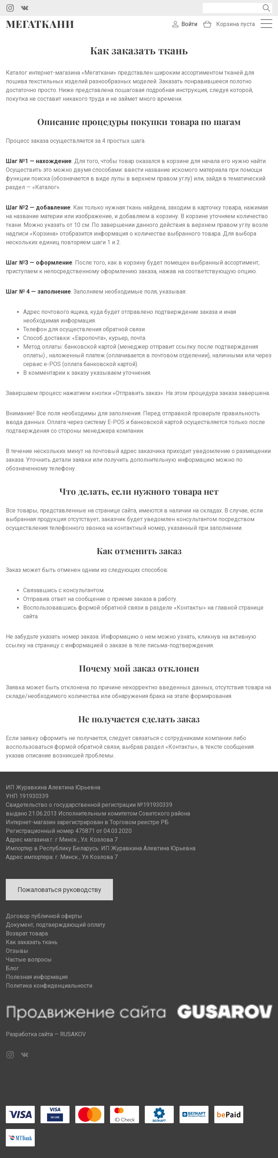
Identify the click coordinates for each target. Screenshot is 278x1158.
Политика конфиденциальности (49, 985)
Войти (189, 24)
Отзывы (17, 950)
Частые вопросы (29, 959)
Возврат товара (27, 933)
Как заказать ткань (32, 942)
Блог (12, 968)
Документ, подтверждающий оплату (55, 924)
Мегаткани (40, 24)
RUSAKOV (73, 1034)
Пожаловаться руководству (59, 889)
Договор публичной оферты (44, 916)
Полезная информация (37, 977)
